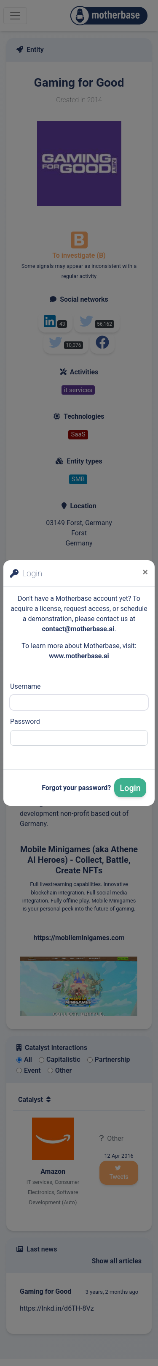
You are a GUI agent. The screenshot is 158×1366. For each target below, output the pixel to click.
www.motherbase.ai (79, 656)
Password (25, 721)
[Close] (145, 572)
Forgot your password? (76, 788)
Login (130, 788)
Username (25, 686)
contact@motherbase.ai (78, 629)
